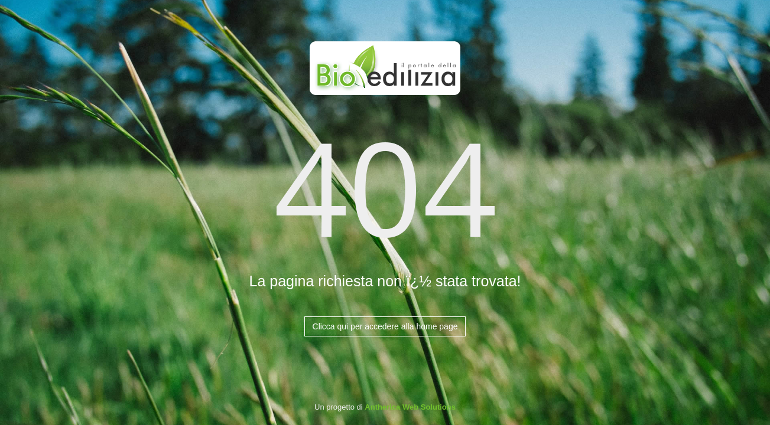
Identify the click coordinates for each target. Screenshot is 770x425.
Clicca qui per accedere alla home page (385, 326)
